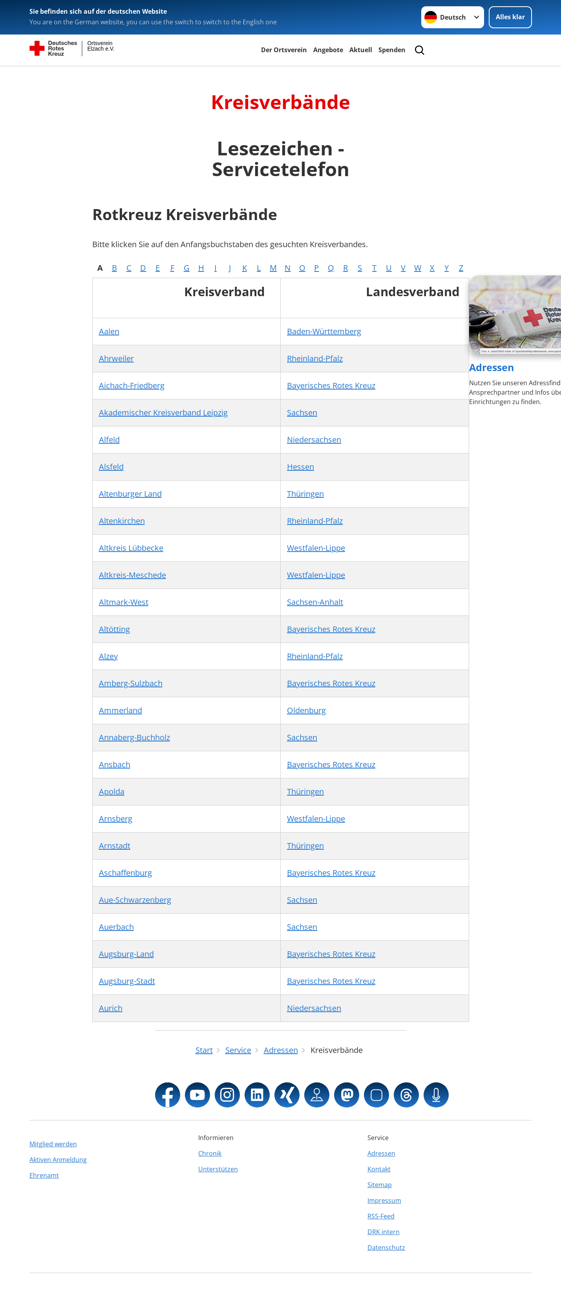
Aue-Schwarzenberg (135, 899)
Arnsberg (115, 818)
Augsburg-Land (126, 954)
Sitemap (379, 1184)
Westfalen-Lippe (316, 548)
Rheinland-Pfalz (315, 358)
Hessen (300, 466)
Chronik (209, 1153)
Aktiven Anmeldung (58, 1159)
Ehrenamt (44, 1175)
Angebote (328, 50)
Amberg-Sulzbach (131, 683)
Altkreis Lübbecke (131, 548)
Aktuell (360, 50)
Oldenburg (306, 710)
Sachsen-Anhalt (315, 602)
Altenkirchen (122, 520)
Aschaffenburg (125, 872)
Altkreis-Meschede (132, 575)
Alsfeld (111, 466)
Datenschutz (386, 1247)
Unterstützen (218, 1169)
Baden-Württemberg (324, 331)
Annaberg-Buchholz (134, 737)
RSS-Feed (381, 1216)
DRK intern (383, 1232)
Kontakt (379, 1169)
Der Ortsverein (284, 50)
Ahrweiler (116, 358)
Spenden (392, 50)
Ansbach (114, 764)
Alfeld (109, 439)
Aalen (109, 331)
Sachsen (302, 412)
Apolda (111, 791)
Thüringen (305, 493)
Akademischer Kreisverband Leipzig (163, 412)
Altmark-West (123, 602)
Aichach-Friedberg (131, 385)
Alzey (108, 656)
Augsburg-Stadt (127, 981)
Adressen (491, 367)
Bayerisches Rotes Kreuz (331, 385)
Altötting (114, 629)
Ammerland (120, 710)
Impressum (384, 1200)
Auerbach (116, 927)
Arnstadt (114, 845)
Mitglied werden (53, 1144)
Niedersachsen (314, 439)
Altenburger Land (130, 493)
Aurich (110, 1008)
